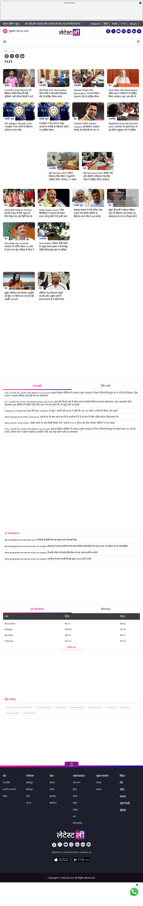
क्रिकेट (7, 85)
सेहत (75, 803)
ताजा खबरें (37, 386)
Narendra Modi (44, 707)
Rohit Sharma (95, 707)
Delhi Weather (77, 707)
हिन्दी (106, 24)
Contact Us (85, 852)
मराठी (114, 24)
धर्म (74, 817)
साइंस (98, 789)
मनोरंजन (30, 776)
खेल (51, 776)
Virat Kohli (111, 707)
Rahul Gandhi (12, 713)
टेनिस (52, 789)
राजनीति (42, 85)
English (95, 24)
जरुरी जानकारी (9, 789)
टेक (121, 782)
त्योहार (75, 810)
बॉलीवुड (29, 783)
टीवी (28, 796)
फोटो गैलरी (125, 803)
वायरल (123, 796)
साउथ (28, 803)
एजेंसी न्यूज (9, 118)
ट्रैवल (75, 789)
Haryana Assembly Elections (19, 707)
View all (71, 647)
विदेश (122, 776)
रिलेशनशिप (77, 823)
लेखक (98, 783)
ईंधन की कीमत (37, 609)
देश (110, 85)
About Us (56, 852)
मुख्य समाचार (102, 776)
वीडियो (123, 810)
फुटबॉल (53, 796)
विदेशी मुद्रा (105, 609)
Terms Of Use (70, 852)
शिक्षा (5, 796)
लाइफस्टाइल (79, 776)
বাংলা (123, 24)
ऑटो (122, 789)
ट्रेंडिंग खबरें (105, 386)
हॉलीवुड (29, 789)
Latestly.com (67, 878)
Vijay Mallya (60, 707)
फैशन (75, 796)
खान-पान (76, 783)
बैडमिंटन (53, 803)
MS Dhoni (124, 707)
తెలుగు (133, 24)
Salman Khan (30, 713)
